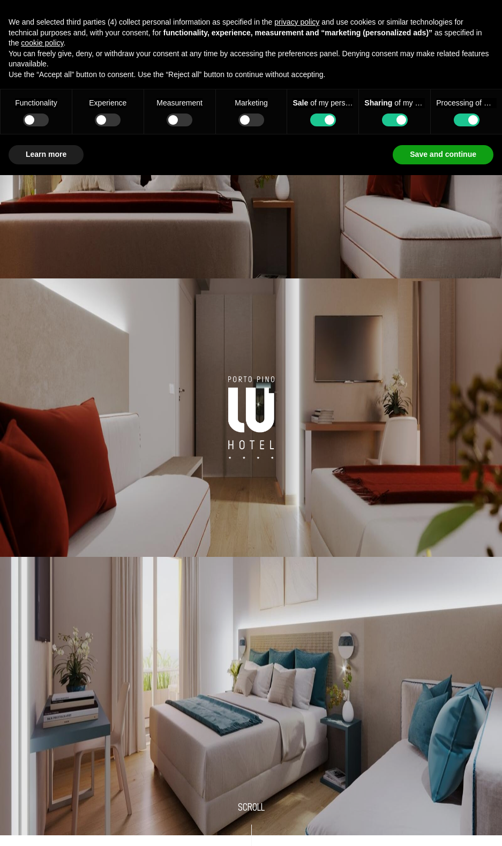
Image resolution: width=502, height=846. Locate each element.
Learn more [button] (46, 154)
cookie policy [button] (42, 43)
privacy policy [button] (296, 22)
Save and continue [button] (443, 154)
